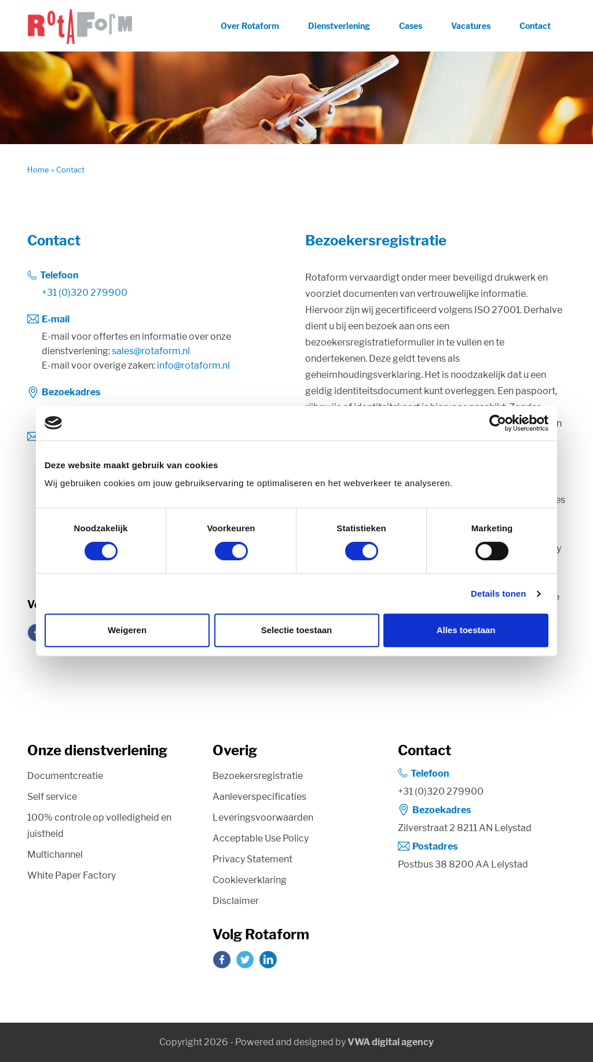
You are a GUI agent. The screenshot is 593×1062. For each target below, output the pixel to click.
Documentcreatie (65, 775)
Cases (410, 26)
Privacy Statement (252, 859)
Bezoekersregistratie (258, 775)
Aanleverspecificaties (259, 796)
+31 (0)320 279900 (84, 292)
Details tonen (498, 593)
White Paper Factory (71, 875)
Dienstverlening (339, 26)
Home (38, 169)
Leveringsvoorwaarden (263, 817)
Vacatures (470, 26)
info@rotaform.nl (193, 365)
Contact (535, 26)
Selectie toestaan (296, 630)
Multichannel (55, 854)
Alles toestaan (466, 630)
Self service (52, 796)
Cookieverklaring (250, 879)
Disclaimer (236, 900)
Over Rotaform (250, 26)
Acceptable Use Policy (261, 838)
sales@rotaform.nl (151, 351)
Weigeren (127, 630)
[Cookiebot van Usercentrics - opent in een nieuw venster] (497, 423)
